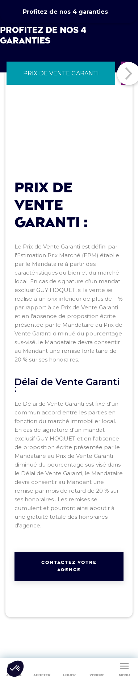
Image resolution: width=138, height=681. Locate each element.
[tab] (61, 73)
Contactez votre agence (69, 566)
